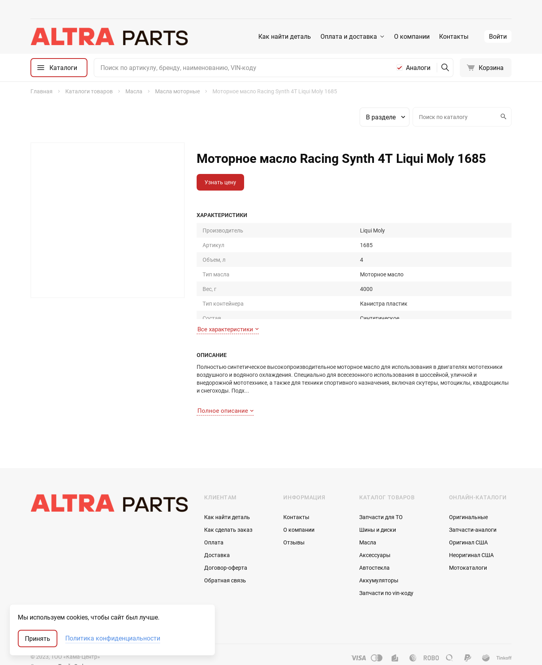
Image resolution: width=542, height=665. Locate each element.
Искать (502, 117)
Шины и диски (377, 516)
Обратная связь (225, 566)
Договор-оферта (225, 553)
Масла (367, 528)
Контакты (453, 36)
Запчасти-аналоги (473, 516)
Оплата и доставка (348, 36)
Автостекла (374, 553)
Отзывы (294, 528)
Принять (37, 638)
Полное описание (225, 396)
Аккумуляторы (378, 566)
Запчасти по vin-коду (386, 579)
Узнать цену (220, 182)
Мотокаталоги (468, 553)
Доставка (217, 541)
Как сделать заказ (228, 516)
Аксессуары (374, 541)
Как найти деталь (284, 36)
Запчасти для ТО (381, 503)
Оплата (214, 528)
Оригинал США (468, 528)
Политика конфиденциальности (112, 638)
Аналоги (418, 67)
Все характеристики (228, 321)
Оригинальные (468, 503)
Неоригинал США (471, 541)
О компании (412, 36)
